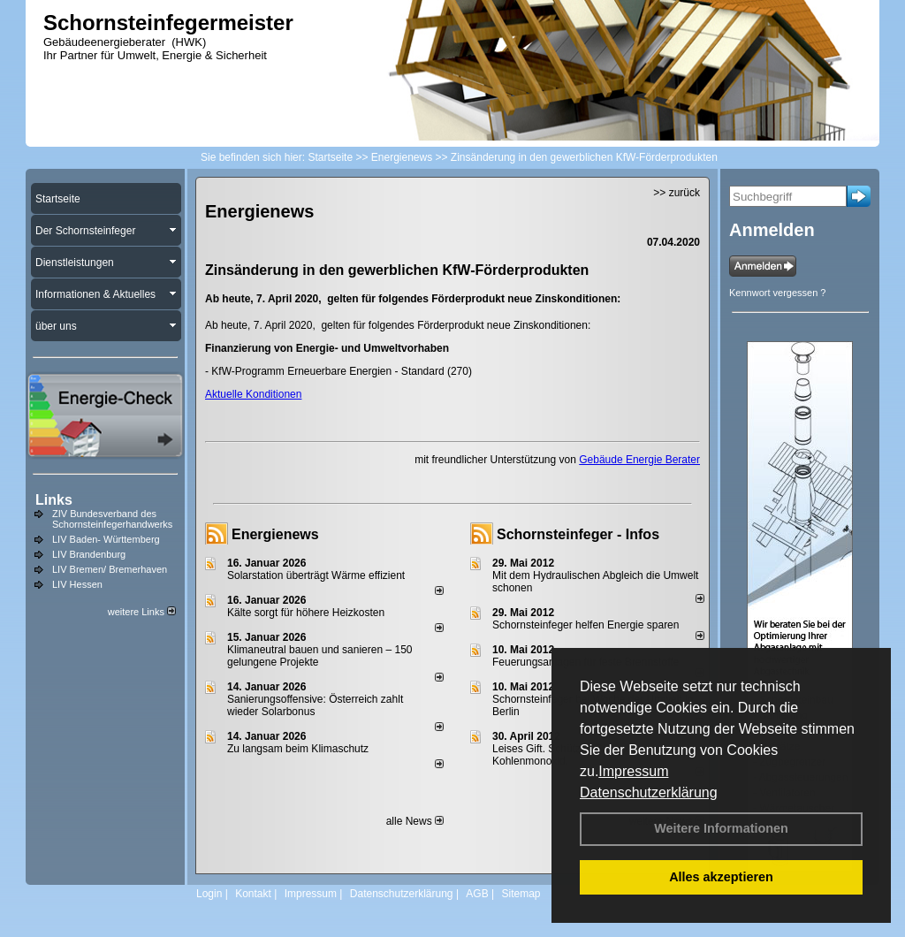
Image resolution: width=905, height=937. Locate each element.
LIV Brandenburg (88, 554)
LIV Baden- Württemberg (106, 539)
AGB (477, 893)
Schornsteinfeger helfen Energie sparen (585, 625)
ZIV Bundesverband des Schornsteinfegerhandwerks (112, 518)
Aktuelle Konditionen (253, 394)
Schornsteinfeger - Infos (578, 534)
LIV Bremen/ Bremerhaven (109, 569)
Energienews (275, 534)
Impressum (633, 771)
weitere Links (142, 611)
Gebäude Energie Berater (639, 459)
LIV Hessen (77, 584)
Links (53, 499)
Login (209, 893)
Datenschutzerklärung (649, 792)
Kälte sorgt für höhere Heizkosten (307, 612)
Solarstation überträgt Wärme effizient (316, 575)
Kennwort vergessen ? (777, 292)
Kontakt (253, 893)
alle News (415, 821)
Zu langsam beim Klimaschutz (298, 749)
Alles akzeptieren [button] (721, 877)
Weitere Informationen (721, 828)
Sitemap (520, 893)
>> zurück (676, 193)
